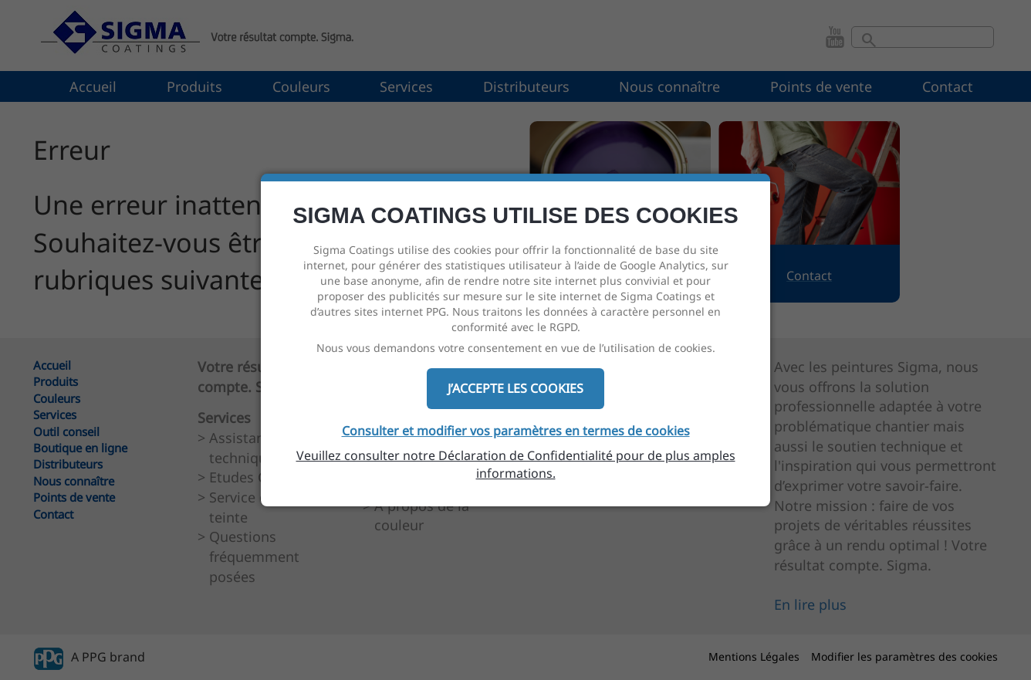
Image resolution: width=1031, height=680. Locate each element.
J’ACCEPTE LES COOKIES (515, 388)
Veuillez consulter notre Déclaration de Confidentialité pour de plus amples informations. (515, 464)
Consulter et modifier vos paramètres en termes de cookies (516, 430)
